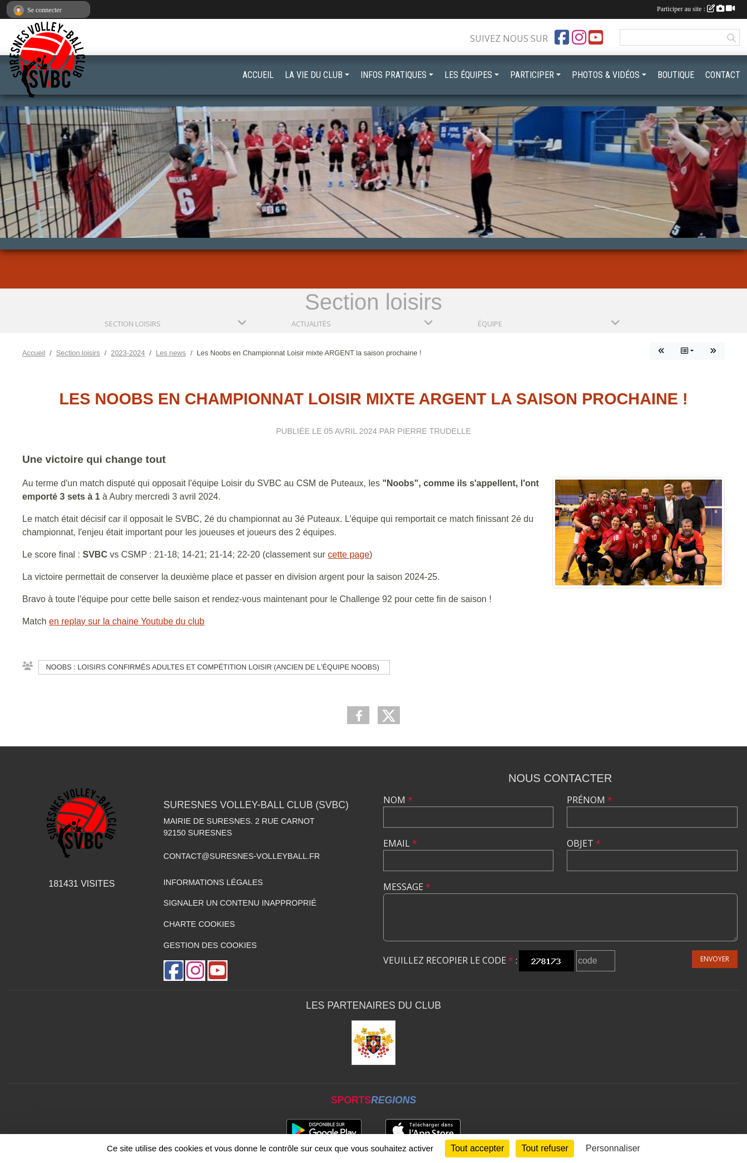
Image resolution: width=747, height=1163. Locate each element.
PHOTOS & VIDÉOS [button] (606, 75)
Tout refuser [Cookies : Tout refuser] (544, 1148)
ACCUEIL (258, 75)
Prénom (589, 800)
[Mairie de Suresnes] (374, 1042)
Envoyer (714, 959)
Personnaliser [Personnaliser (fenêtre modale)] (613, 1148)
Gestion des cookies (210, 945)
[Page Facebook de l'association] (562, 37)
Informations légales (213, 882)
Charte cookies (199, 924)
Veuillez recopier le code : (450, 960)
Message (407, 887)
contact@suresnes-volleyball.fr (242, 856)
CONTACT (722, 75)
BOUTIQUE (675, 75)
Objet (584, 843)
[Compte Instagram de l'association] (579, 37)
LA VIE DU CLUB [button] (314, 75)
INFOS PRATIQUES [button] (393, 75)
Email (400, 843)
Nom (398, 800)
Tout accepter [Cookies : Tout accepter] (477, 1148)
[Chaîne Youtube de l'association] (595, 37)
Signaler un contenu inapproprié (240, 902)
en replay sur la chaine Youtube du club (126, 621)
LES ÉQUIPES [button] (468, 75)
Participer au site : (696, 9)
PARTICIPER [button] (532, 75)
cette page (348, 554)
